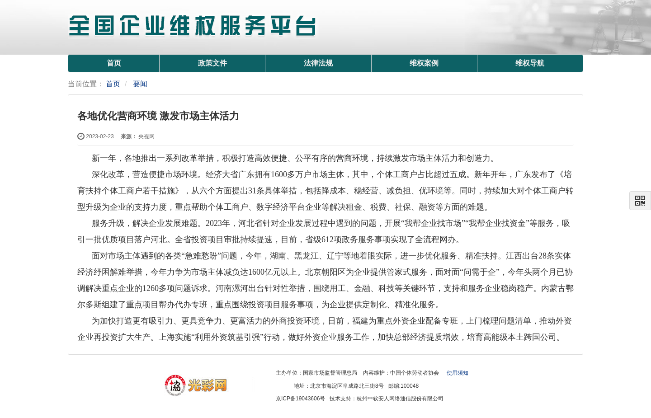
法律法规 (318, 63)
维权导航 (529, 63)
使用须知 (457, 373)
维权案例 (424, 63)
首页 (114, 63)
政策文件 (212, 63)
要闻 (140, 84)
